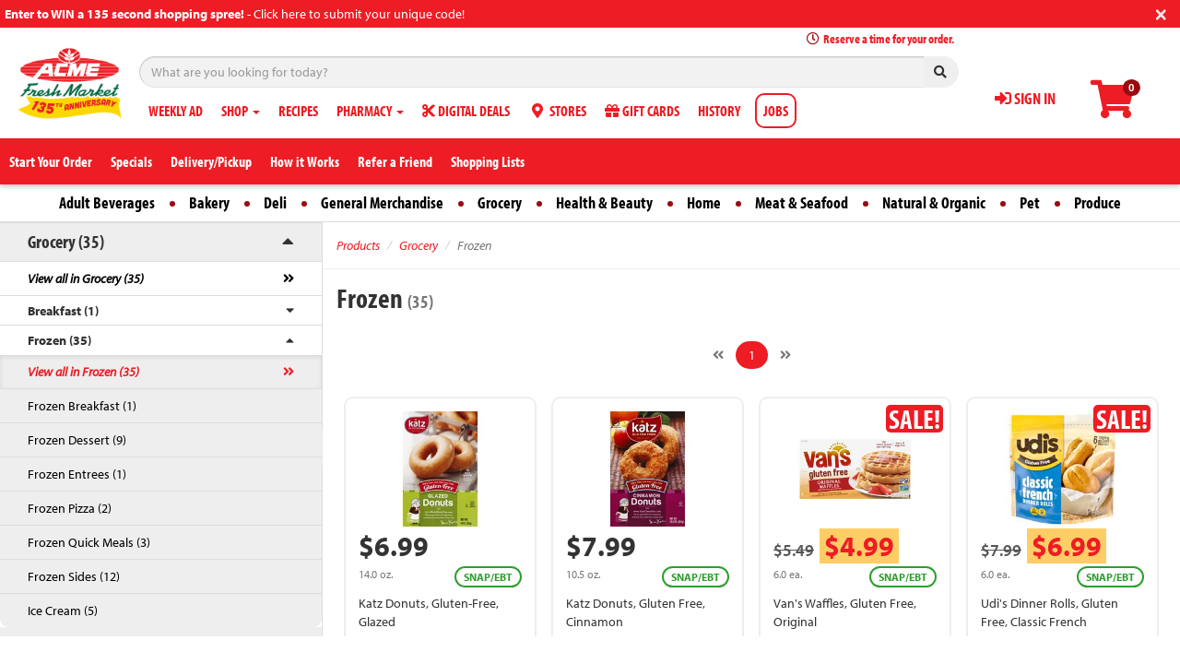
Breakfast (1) (63, 310)
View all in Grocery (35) (86, 278)
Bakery (209, 202)
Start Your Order (50, 161)
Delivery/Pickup (211, 161)
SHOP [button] (240, 110)
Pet (1030, 202)
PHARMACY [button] (370, 110)
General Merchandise (382, 202)
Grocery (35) (66, 241)
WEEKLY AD (175, 110)
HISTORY (719, 110)
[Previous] (718, 355)
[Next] (785, 355)
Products (358, 245)
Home (704, 202)
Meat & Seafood (801, 202)
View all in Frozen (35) (83, 371)
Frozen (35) (59, 340)
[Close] (1161, 12)
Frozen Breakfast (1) (82, 405)
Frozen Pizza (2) (70, 508)
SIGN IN (1025, 98)
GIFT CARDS (642, 110)
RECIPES (298, 110)
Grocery (500, 202)
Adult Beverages (107, 202)
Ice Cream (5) (63, 610)
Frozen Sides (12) (74, 576)
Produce (1097, 202)
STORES (557, 110)
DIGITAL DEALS (466, 110)
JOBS (775, 110)
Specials (131, 161)
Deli (275, 202)
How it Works (304, 161)
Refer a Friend (395, 161)
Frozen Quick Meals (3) (89, 542)
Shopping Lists (488, 161)
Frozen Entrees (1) (77, 474)
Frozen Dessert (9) (77, 440)
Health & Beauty (604, 202)
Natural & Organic (933, 202)
